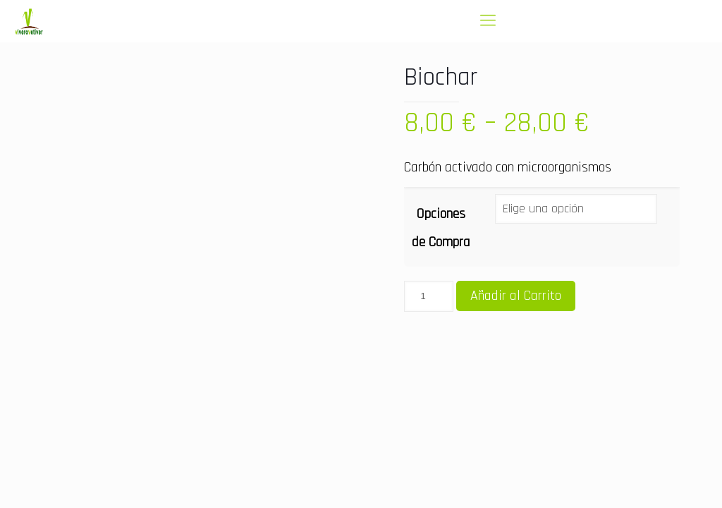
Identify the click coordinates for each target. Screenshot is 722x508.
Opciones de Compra (441, 228)
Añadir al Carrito (515, 295)
